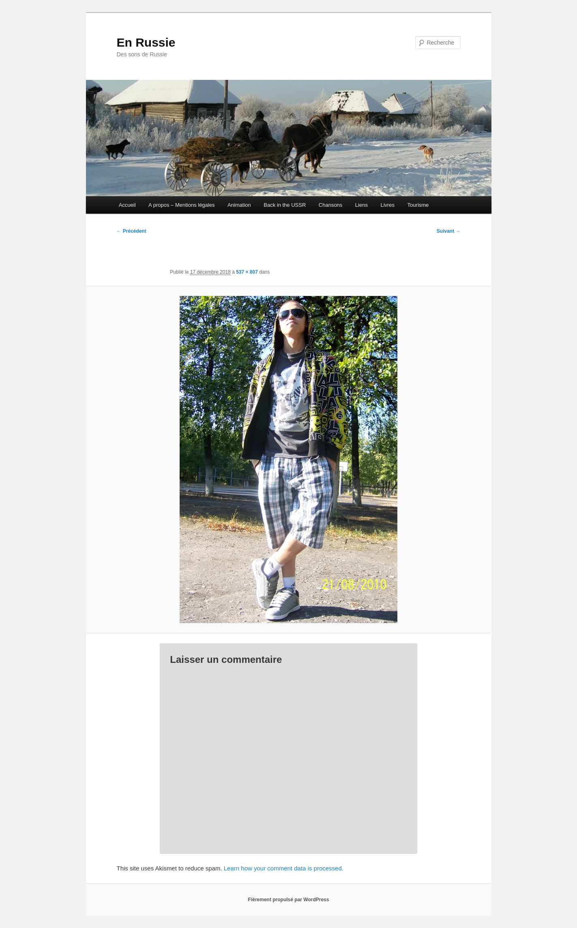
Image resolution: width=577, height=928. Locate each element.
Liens (361, 205)
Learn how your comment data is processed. (283, 868)
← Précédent (131, 231)
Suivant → (449, 231)
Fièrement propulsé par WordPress (288, 899)
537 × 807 (247, 272)
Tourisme (418, 205)
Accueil (127, 205)
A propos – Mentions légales (181, 205)
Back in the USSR (285, 205)
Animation (239, 205)
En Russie (146, 42)
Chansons (331, 205)
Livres (387, 205)
